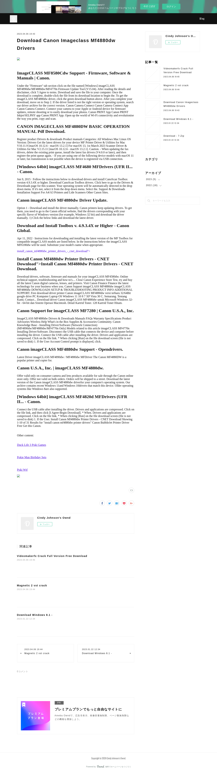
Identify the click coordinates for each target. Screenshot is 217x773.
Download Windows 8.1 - (35, 614)
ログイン (171, 6)
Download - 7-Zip (173, 136)
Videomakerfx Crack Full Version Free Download (52, 556)
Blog (202, 18)
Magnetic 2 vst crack (32, 585)
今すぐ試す (149, 6)
